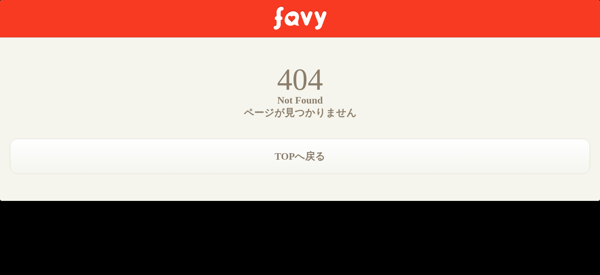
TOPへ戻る (300, 156)
